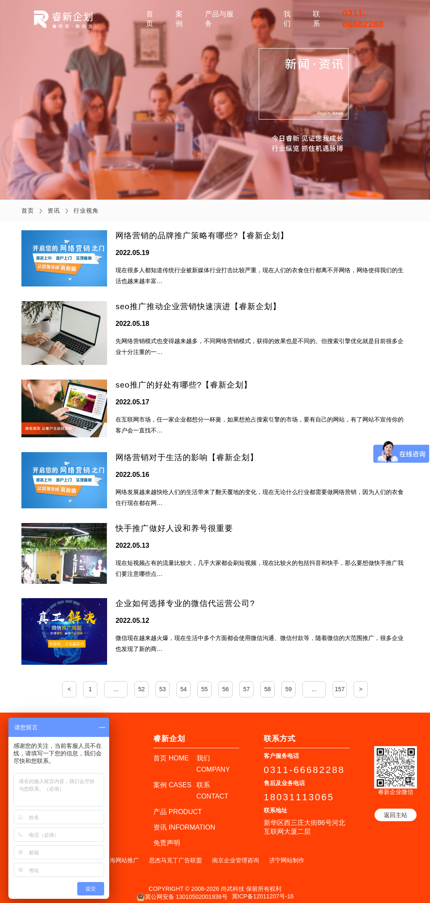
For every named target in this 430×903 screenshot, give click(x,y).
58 (267, 682)
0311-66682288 (362, 18)
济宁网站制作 (286, 853)
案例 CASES (172, 778)
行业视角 (86, 210)
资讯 (257, 19)
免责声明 (166, 836)
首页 (149, 19)
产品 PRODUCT (177, 805)
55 (204, 682)
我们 (287, 19)
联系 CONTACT (212, 784)
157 (339, 682)
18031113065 (299, 790)
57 (246, 682)
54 (183, 682)
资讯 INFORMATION (184, 820)
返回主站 (395, 808)
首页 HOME (171, 751)
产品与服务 (219, 19)
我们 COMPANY (213, 757)
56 (225, 682)
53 (162, 682)
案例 (179, 19)
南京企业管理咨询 (235, 853)
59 (288, 682)
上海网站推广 (121, 853)
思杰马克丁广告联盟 (175, 853)
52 (141, 682)
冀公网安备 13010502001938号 (182, 890)
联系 (316, 19)
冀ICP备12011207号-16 (263, 889)
